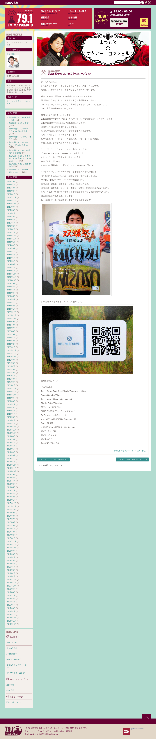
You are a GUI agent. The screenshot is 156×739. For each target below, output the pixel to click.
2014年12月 (11, 618)
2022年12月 (11, 312)
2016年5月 (11, 564)
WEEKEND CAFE (13, 659)
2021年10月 (11, 357)
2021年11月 (11, 354)
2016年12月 (11, 541)
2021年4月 (11, 376)
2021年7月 (11, 366)
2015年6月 (11, 599)
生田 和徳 (10, 54)
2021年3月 (11, 379)
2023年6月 (11, 293)
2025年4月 (11, 223)
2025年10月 (11, 204)
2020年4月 (11, 414)
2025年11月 (11, 201)
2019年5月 (11, 449)
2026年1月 (11, 194)
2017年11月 (11, 506)
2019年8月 (11, 439)
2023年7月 (11, 290)
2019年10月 (11, 433)
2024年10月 (11, 242)
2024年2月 (11, 267)
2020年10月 (11, 395)
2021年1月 (11, 385)
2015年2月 (11, 611)
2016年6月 (11, 560)
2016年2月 (11, 573)
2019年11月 (11, 430)
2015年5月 (11, 602)
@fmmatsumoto (137, 729)
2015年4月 (11, 605)
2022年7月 (11, 328)
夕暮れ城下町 (11, 654)
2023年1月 (11, 309)
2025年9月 (11, 207)
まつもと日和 (11, 648)
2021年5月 (11, 372)
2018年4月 (11, 490)
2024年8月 (11, 248)
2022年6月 (11, 331)
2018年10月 (11, 471)
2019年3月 (11, 455)
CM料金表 (74, 728)
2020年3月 (11, 417)
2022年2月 (11, 344)
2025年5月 (11, 220)
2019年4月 (11, 452)
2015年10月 (11, 586)
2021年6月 (11, 369)
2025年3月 (11, 226)
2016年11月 (11, 545)
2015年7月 (11, 595)
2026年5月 (11, 181)
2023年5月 (11, 296)
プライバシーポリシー (44, 731)
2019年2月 (11, 459)
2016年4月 (11, 567)
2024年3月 (11, 264)
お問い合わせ (59, 731)
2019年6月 (11, 446)
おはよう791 (11, 642)
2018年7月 (11, 481)
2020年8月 (11, 401)
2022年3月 (11, 341)
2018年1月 (11, 500)
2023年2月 (11, 306)
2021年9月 (11, 360)
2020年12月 (11, 388)
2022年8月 (11, 325)
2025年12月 (11, 197)
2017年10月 (11, 509)
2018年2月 (11, 497)
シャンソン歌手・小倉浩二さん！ (131, 459)
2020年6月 (11, 408)
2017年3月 (11, 532)
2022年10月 (11, 318)
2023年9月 (11, 283)
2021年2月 (11, 382)
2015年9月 (11, 589)
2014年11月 (11, 621)
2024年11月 (11, 239)
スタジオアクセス (46, 728)
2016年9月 (11, 551)
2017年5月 (11, 525)
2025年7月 (11, 213)
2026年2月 (11, 191)
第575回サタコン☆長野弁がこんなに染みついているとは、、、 (20, 158)
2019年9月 (11, 436)
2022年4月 (11, 338)
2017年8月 (11, 516)
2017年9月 (11, 513)
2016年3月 (11, 570)
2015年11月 (11, 583)
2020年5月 (11, 411)
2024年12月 (11, 236)
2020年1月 (11, 423)
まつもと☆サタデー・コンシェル (127, 451)
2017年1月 (11, 538)
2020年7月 (11, 404)
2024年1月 (11, 271)
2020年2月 (11, 420)
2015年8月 (11, 592)
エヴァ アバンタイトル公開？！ (54, 459)
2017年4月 (11, 529)
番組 (143, 451)
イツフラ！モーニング (15, 673)
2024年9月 (11, 245)
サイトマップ (30, 731)
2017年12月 (11, 503)
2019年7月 (11, 443)
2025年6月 (11, 216)
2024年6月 (11, 255)
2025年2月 (11, 229)
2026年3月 (11, 188)
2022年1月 (11, 347)
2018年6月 (11, 484)
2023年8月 (11, 287)
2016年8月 (11, 554)
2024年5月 (11, 258)
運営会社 (34, 728)
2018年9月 (11, 474)
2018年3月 (11, 494)
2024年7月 (11, 252)
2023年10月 (11, 280)
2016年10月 (11, 548)
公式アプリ (83, 728)
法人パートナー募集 (61, 728)
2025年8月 (11, 210)
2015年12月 (11, 579)
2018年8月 (11, 478)
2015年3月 (11, 608)
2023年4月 (11, 299)
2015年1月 (11, 615)
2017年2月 (11, 535)
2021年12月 (11, 350)
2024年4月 (11, 261)
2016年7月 (11, 557)
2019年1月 (11, 462)
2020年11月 (11, 392)
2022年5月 (11, 334)
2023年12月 (11, 274)
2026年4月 (11, 185)
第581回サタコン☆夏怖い (19, 123)
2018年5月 (11, 487)
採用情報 (69, 731)
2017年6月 (11, 522)
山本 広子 (10, 690)
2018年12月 (11, 465)
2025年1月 (11, 232)
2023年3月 (11, 303)
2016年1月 (11, 576)
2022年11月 (11, 315)
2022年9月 (11, 322)
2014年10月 (11, 624)
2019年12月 (11, 427)
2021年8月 (11, 363)
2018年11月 (11, 468)
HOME (27, 728)
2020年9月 (11, 398)
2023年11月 (11, 277)
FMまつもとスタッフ (15, 702)
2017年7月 (11, 519)
